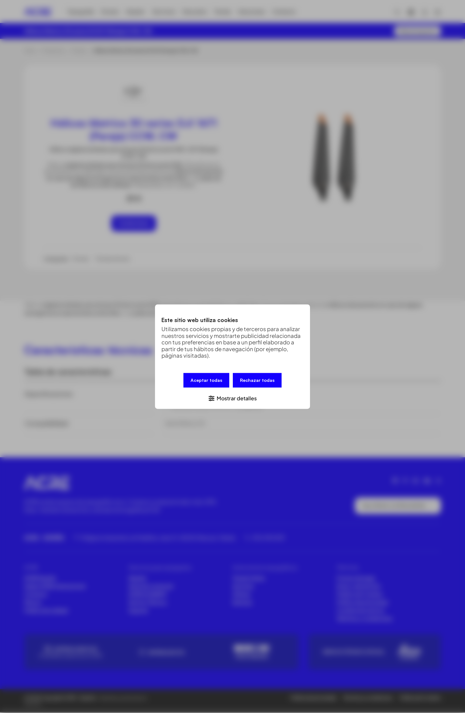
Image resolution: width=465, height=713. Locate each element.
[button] (232, 397)
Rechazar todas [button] (257, 380)
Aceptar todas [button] (206, 380)
